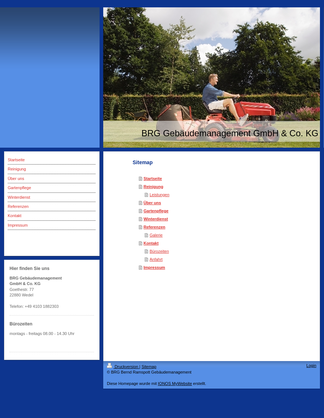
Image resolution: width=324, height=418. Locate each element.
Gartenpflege (156, 211)
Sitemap (148, 366)
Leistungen (159, 194)
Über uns (152, 203)
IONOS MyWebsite (175, 383)
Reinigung (153, 186)
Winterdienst (156, 219)
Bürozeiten (159, 251)
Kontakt (151, 243)
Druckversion (123, 366)
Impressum (154, 267)
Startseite (153, 178)
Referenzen (154, 227)
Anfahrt (156, 259)
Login (311, 365)
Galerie (156, 235)
